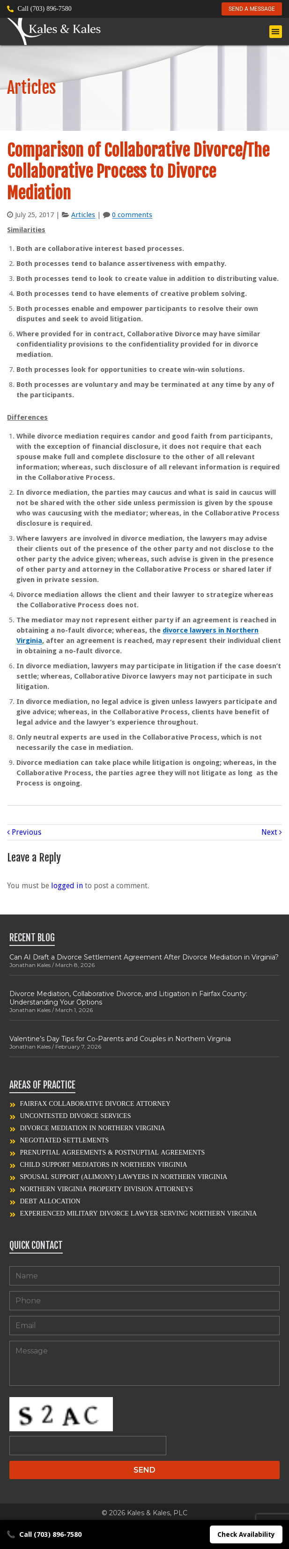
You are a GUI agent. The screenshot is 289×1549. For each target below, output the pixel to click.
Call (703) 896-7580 (44, 1534)
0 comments (132, 215)
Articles (83, 215)
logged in (67, 885)
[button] (275, 31)
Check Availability (246, 1534)
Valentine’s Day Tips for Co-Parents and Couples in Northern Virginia (120, 1039)
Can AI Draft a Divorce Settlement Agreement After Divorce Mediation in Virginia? (144, 957)
